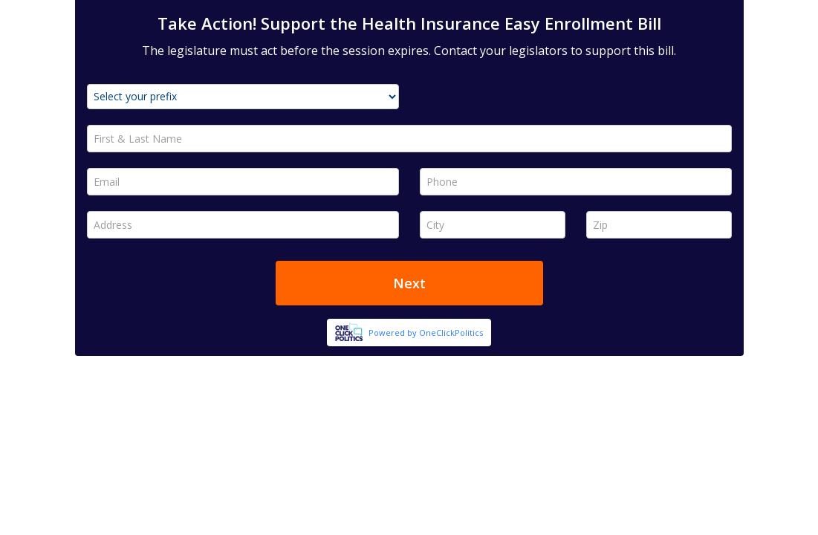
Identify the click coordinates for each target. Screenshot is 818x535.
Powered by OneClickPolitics (426, 332)
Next (409, 283)
